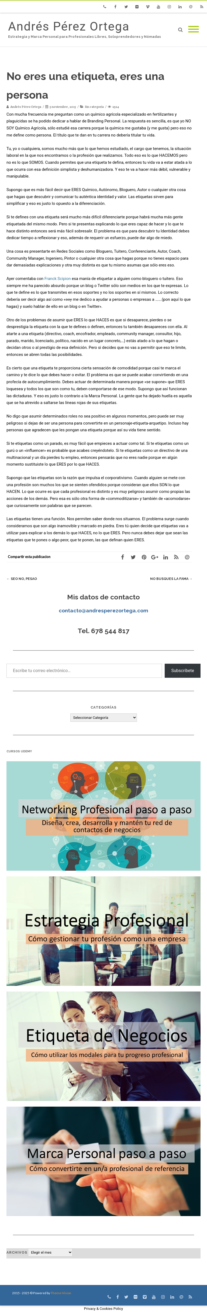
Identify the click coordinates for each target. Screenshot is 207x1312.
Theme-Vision (61, 1293)
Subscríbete (182, 670)
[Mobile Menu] (193, 29)
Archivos (16, 1252)
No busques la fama (170, 579)
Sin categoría (94, 107)
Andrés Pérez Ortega (68, 26)
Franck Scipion (57, 278)
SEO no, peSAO (22, 579)
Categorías (103, 707)
